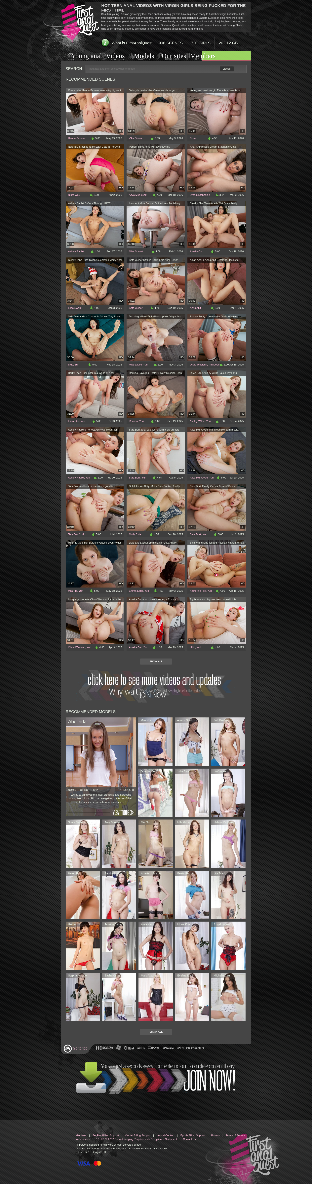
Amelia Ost (196, 251)
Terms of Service (235, 1135)
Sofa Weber (135, 307)
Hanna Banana (76, 138)
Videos (111, 56)
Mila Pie (72, 590)
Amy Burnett (112, 822)
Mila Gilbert (184, 822)
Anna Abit (195, 307)
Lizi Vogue (220, 771)
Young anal (81, 56)
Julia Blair (183, 771)
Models (139, 56)
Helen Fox (74, 873)
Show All (156, 661)
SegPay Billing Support (106, 1135)
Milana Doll (135, 364)
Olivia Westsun (198, 364)
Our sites (169, 56)
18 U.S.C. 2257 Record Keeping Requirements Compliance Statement (136, 1139)
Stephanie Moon (78, 975)
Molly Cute (135, 534)
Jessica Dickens (114, 924)
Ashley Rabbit (76, 251)
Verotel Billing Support (137, 1135)
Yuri (77, 364)
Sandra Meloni (113, 873)
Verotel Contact (165, 1135)
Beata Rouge (185, 873)
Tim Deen (213, 364)
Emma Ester (136, 590)
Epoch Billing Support (192, 1135)
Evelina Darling (186, 975)
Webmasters (83, 1139)
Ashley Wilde (197, 421)
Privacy (215, 1135)
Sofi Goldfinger (223, 720)
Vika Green (135, 138)
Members (198, 56)
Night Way (74, 194)
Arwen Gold (184, 720)
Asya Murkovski (138, 194)
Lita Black (220, 873)
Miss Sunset (136, 251)
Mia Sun (146, 822)
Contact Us (189, 1139)
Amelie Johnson (151, 873)
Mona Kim (183, 924)
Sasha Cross (112, 975)
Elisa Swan (74, 307)
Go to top (75, 1049)
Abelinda (77, 721)
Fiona (193, 138)
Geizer (72, 924)
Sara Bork (134, 477)
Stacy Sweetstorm (79, 822)
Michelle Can (222, 975)
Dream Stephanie (200, 194)
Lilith (192, 647)
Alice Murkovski (199, 477)
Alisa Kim (146, 924)
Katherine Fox (198, 590)
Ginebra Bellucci (151, 771)
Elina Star (73, 421)
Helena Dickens (223, 822)
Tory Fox (73, 534)
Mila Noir (146, 720)
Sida (70, 364)
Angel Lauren (222, 924)
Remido (133, 421)
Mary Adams (148, 975)
